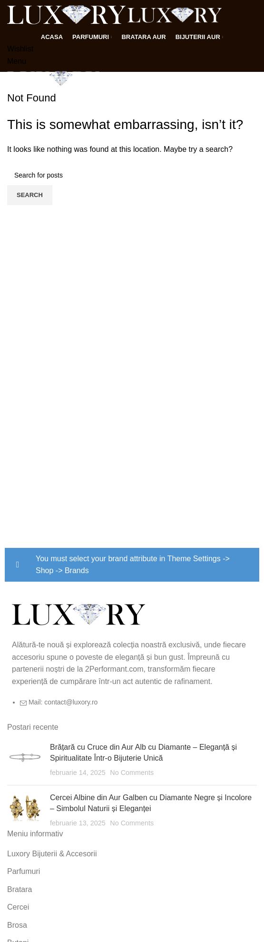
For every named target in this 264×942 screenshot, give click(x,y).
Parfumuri (23, 871)
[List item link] (132, 707)
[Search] (132, 175)
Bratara (19, 889)
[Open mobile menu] (16, 61)
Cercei (18, 907)
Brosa (17, 925)
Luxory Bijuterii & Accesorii (52, 854)
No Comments (132, 772)
